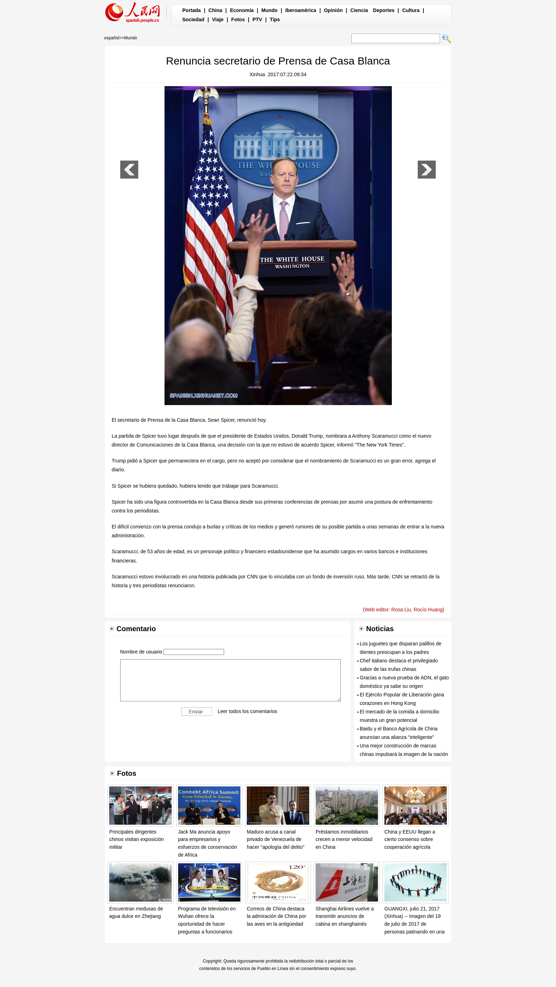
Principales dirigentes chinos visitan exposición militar (136, 839)
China (215, 10)
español (111, 37)
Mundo (269, 10)
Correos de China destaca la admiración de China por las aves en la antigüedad (276, 916)
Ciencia (359, 10)
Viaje (217, 19)
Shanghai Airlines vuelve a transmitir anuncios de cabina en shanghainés (345, 916)
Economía (242, 10)
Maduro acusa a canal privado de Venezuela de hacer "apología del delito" (276, 839)
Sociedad (193, 19)
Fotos (238, 19)
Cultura (410, 10)
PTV (257, 19)
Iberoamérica (300, 10)
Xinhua (257, 74)
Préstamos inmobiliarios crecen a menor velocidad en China (344, 839)
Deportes (384, 10)
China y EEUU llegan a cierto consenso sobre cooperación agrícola (409, 839)
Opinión (333, 10)
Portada (191, 10)
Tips (275, 19)
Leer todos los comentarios (247, 711)
